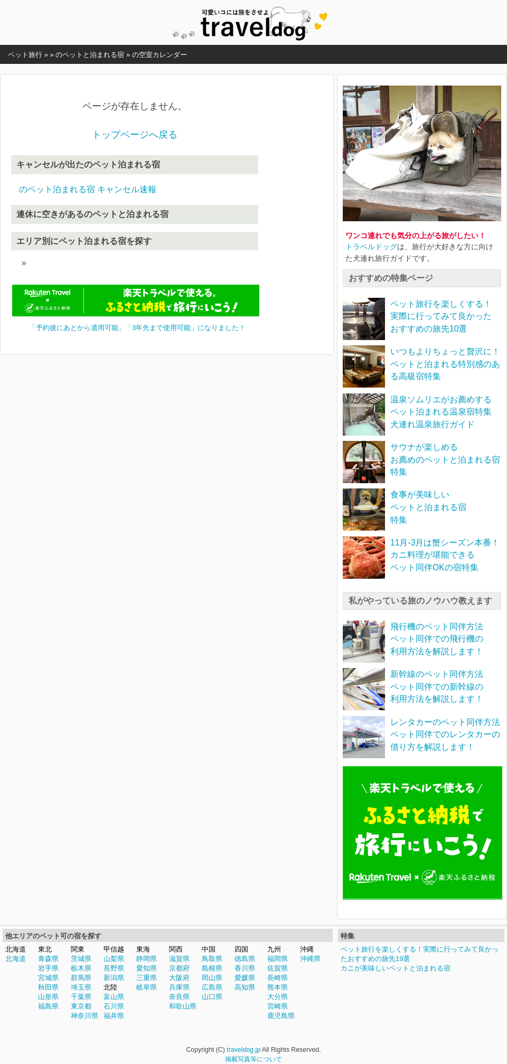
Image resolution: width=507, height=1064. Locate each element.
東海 (143, 949)
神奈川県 (84, 1016)
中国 (208, 949)
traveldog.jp (243, 1049)
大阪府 (179, 978)
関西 (176, 949)
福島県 (48, 1006)
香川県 (244, 968)
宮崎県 (277, 1006)
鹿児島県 (281, 1016)
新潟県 (114, 978)
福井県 (114, 1016)
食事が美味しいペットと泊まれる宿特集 (428, 507)
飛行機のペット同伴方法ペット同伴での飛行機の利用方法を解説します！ (436, 639)
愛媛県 (244, 978)
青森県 (48, 959)
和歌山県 (182, 1006)
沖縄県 (310, 959)
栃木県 (81, 968)
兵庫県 (179, 987)
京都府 (179, 968)
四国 (241, 949)
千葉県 (81, 997)
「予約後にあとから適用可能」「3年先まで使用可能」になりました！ (137, 328)
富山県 (114, 997)
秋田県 (48, 987)
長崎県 (277, 978)
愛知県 (146, 968)
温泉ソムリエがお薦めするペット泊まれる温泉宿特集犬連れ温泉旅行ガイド (441, 412)
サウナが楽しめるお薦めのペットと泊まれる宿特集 (445, 459)
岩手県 (48, 968)
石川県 (114, 1006)
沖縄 (307, 949)
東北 (45, 949)
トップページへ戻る (134, 134)
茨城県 (81, 959)
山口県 (212, 997)
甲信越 (114, 949)
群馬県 (81, 978)
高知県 (244, 987)
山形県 (48, 997)
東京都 (81, 1006)
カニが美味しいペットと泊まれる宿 (395, 968)
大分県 (277, 997)
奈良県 (179, 997)
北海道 (15, 949)
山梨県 (114, 959)
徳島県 (244, 959)
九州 (274, 949)
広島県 (212, 987)
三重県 (146, 978)
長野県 (114, 968)
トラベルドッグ (371, 246)
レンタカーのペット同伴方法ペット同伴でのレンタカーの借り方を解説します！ (445, 734)
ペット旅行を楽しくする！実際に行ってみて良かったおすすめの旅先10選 (441, 316)
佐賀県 (277, 968)
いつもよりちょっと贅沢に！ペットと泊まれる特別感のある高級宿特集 (445, 364)
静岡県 (146, 959)
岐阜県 (146, 987)
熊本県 (277, 987)
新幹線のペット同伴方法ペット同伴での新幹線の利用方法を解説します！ (436, 686)
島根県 (212, 968)
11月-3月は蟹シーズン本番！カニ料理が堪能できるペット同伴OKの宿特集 (445, 555)
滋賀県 (179, 959)
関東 (77, 949)
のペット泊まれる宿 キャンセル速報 (87, 189)
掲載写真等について (253, 1059)
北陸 (110, 987)
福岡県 (277, 959)
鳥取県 (212, 959)
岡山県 (212, 978)
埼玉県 (81, 987)
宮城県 (48, 978)
